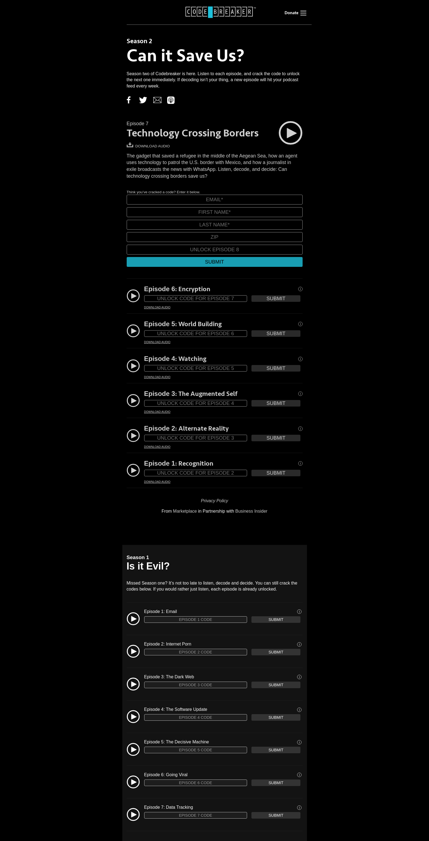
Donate (291, 13)
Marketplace (185, 511)
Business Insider (251, 511)
